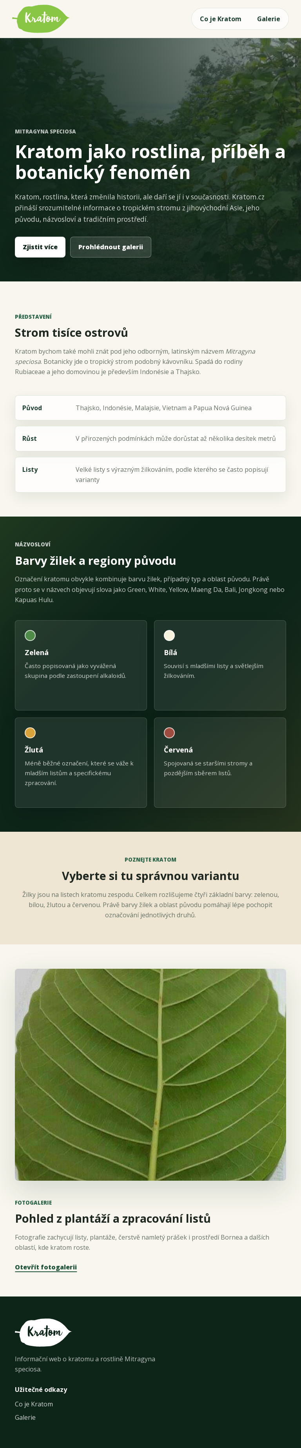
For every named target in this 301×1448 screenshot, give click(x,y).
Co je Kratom (220, 19)
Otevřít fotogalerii (46, 1267)
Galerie (268, 19)
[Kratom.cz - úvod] (41, 19)
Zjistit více (40, 247)
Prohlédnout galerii (110, 247)
